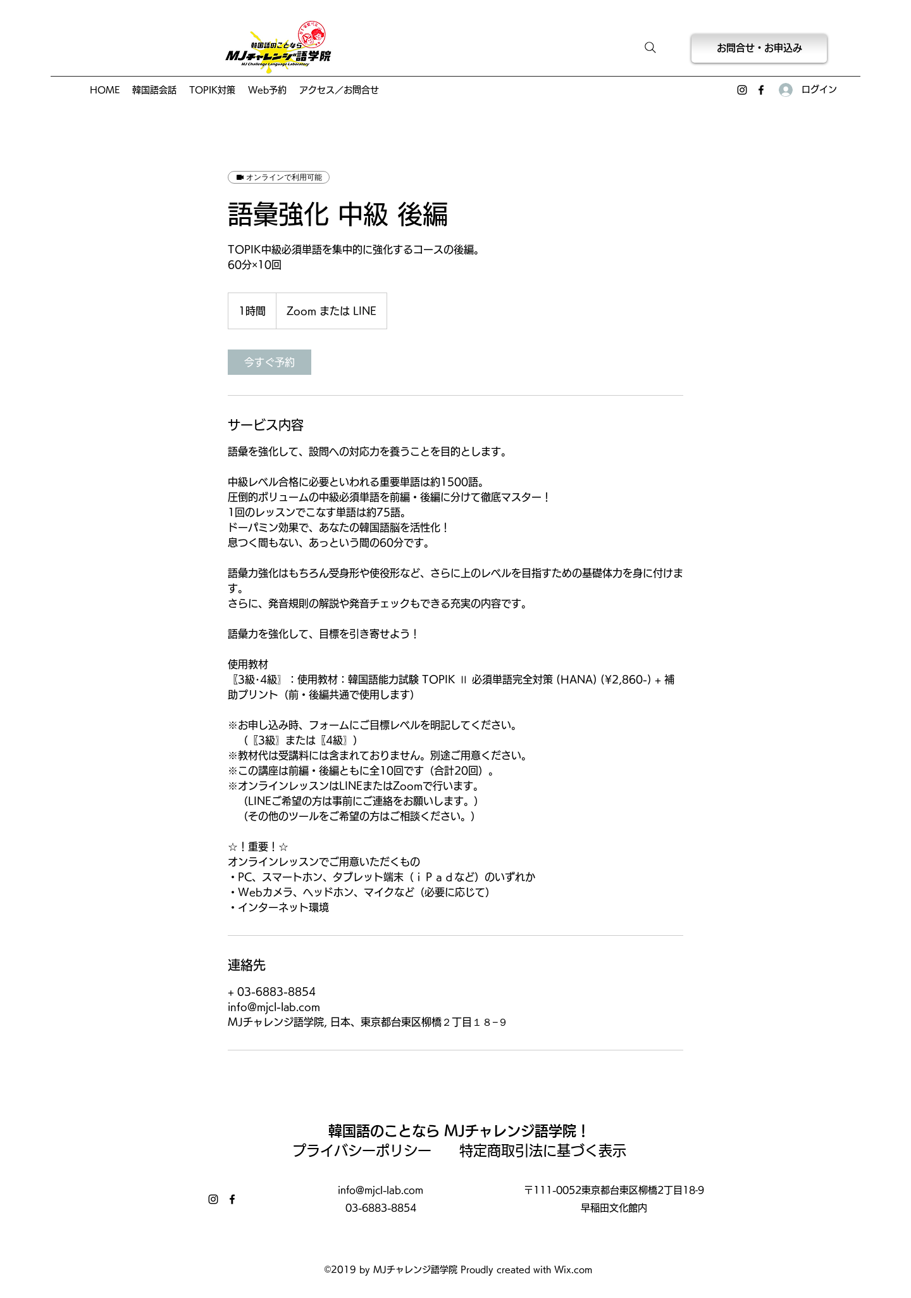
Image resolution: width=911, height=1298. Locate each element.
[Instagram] (742, 90)
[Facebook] (761, 90)
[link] (269, 362)
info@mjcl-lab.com (380, 1190)
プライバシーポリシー (368, 1150)
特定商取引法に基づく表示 (542, 1150)
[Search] (650, 47)
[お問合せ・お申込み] (759, 48)
